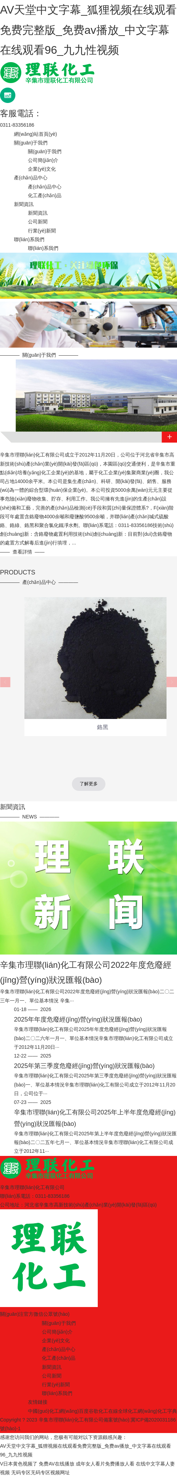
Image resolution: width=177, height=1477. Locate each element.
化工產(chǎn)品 (44, 195)
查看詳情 (22, 552)
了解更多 (89, 783)
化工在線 (108, 1411)
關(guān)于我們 (30, 143)
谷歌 (93, 1411)
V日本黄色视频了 (18, 1464)
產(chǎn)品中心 (30, 177)
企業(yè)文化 (42, 169)
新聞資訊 (24, 204)
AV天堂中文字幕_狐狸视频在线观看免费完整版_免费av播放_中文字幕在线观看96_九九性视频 (88, 29)
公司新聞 (37, 221)
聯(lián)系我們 (29, 239)
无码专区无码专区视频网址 (40, 1472)
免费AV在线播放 (56, 1464)
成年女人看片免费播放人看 (105, 1464)
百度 (84, 1411)
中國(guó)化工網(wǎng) (53, 1411)
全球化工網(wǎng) (137, 1411)
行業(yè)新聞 (42, 230)
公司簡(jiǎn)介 (43, 160)
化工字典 (167, 1411)
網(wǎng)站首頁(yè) (35, 134)
